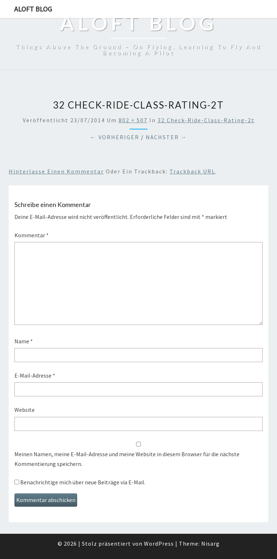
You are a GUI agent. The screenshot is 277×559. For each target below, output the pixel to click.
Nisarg (210, 543)
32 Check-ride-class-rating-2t (206, 120)
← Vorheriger (114, 137)
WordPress (159, 543)
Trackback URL (192, 171)
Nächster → (166, 137)
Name (23, 341)
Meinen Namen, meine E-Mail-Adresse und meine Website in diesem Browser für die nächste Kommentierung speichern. (126, 458)
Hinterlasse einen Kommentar (56, 171)
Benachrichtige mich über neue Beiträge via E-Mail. (82, 482)
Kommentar (31, 235)
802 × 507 (133, 120)
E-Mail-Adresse (34, 375)
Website (24, 409)
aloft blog (33, 8)
